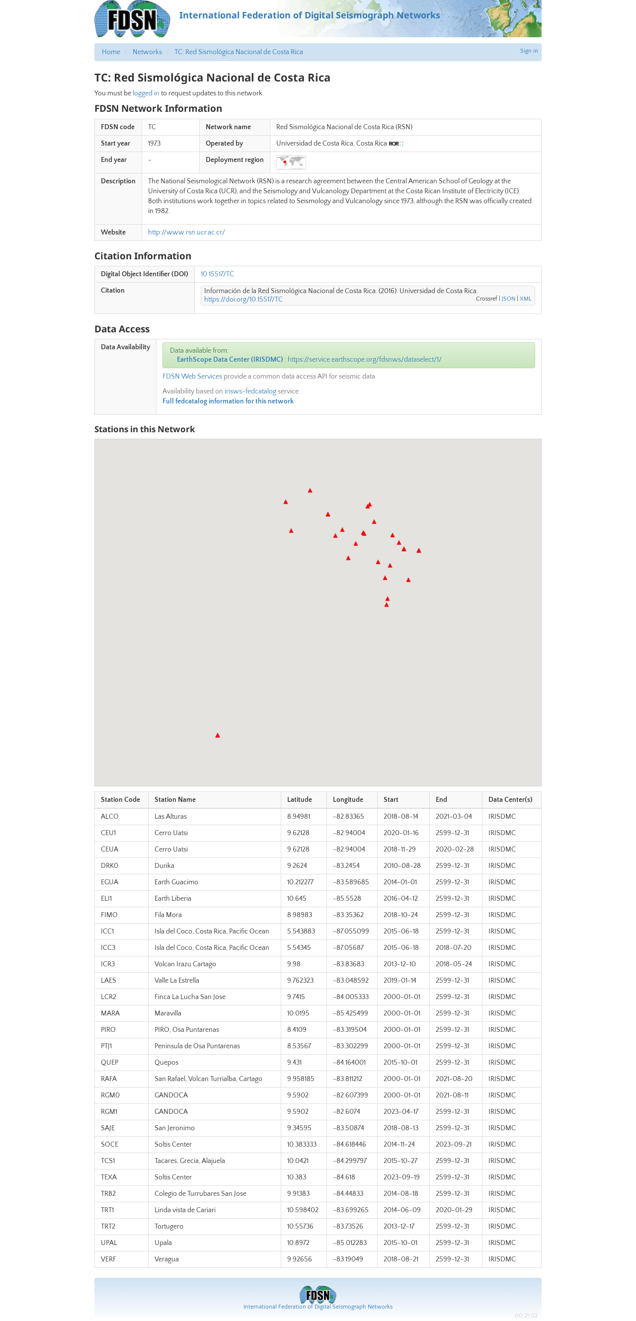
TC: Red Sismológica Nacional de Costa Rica (238, 52)
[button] (408, 579)
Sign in (529, 51)
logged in (146, 93)
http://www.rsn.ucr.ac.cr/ (186, 232)
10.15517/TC (217, 274)
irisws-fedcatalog (250, 391)
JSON (508, 299)
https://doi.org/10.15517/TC (243, 300)
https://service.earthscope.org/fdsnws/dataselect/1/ (365, 360)
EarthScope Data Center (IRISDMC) (230, 360)
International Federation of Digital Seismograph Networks (318, 1307)
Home (111, 52)
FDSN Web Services (192, 377)
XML (526, 299)
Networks (147, 52)
